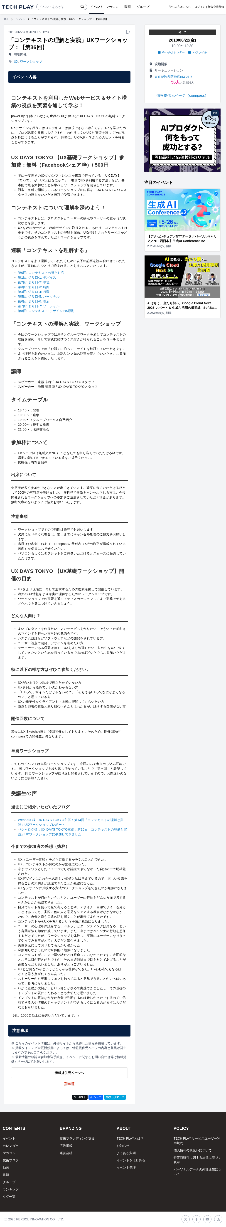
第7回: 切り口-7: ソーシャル (38, 306)
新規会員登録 (216, 6)
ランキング (11, 1189)
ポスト (80, 1097)
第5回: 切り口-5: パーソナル (38, 296)
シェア (95, 1097)
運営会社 (66, 1153)
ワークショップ (31, 61)
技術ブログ (11, 1160)
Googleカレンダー (171, 52)
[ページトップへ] (18, 7)
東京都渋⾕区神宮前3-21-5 (173, 77)
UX (16, 61)
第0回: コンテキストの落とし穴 (41, 273)
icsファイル (197, 52)
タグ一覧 (9, 1196)
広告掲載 (66, 1146)
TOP (6, 19)
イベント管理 (126, 1167)
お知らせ (123, 1146)
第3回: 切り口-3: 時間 (34, 287)
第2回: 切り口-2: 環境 (34, 282)
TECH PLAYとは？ (130, 1138)
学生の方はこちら (180, 6)
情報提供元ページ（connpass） (183, 95)
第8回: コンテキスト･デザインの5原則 (46, 311)
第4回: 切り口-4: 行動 (34, 292)
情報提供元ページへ (69, 1073)
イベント (20, 19)
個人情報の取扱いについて (193, 1150)
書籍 (6, 1175)
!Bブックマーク (115, 1097)
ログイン (199, 6)
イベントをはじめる (131, 1160)
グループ (9, 1182)
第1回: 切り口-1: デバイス (37, 277)
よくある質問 (126, 1153)
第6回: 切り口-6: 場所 (34, 301)
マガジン (9, 1153)
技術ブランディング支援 (77, 1138)
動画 (6, 1167)
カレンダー (11, 1146)
